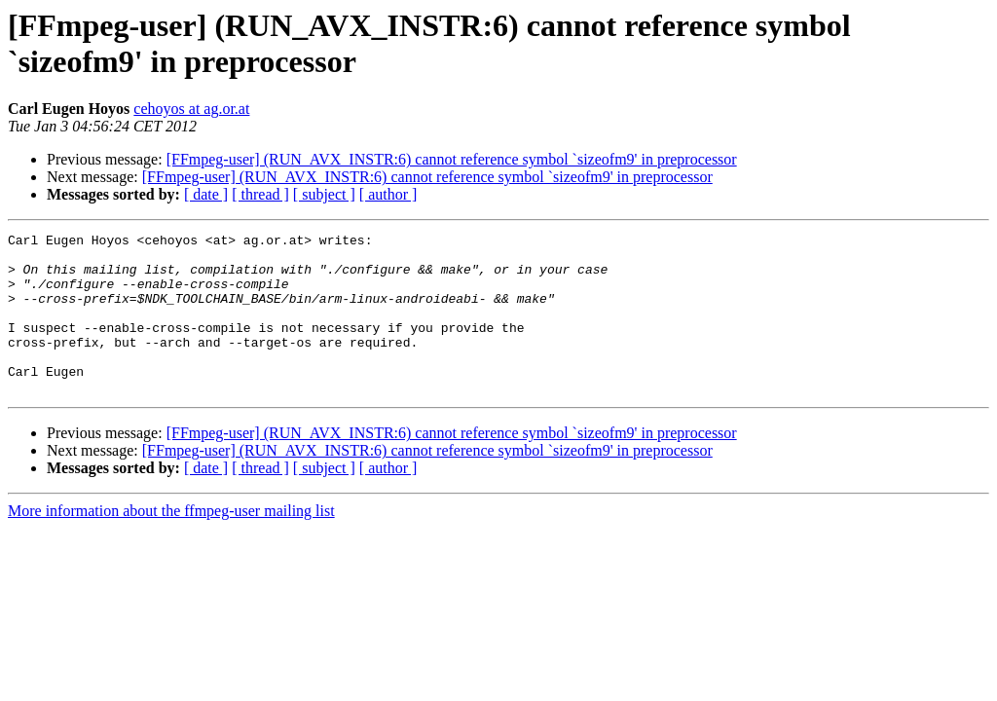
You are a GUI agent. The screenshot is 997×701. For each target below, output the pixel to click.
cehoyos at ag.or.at (191, 108)
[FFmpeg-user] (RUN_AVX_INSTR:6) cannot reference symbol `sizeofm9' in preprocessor (451, 159)
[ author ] (388, 194)
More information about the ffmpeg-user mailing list (171, 543)
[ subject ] (324, 194)
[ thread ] (260, 194)
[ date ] (206, 194)
